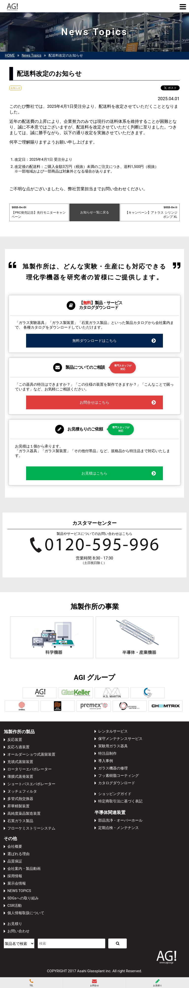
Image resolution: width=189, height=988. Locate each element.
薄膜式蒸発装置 (20, 776)
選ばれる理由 (18, 854)
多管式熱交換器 (20, 799)
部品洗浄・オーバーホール (120, 820)
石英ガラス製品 (20, 821)
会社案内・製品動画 (24, 868)
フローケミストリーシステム (31, 828)
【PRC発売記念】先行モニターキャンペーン (39, 212)
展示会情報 (16, 883)
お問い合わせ (18, 931)
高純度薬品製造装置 (24, 813)
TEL (31, 983)
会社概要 (14, 846)
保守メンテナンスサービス (120, 738)
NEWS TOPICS (19, 891)
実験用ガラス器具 (113, 746)
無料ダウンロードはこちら (114, 340)
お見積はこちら (118, 473)
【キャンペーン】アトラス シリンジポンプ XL (149, 212)
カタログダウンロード (116, 783)
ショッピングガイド (114, 794)
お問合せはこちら (118, 402)
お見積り (14, 924)
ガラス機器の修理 (113, 768)
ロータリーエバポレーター (29, 769)
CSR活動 (14, 905)
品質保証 (14, 861)
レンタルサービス (113, 731)
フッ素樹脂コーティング (118, 775)
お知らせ (15, 88)
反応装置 (14, 739)
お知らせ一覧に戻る (94, 212)
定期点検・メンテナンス (118, 828)
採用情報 (14, 876)
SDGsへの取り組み (23, 898)
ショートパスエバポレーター (31, 784)
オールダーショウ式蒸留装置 (31, 754)
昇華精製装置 (18, 806)
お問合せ (94, 983)
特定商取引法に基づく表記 (120, 801)
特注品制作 (107, 753)
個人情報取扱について (25, 913)
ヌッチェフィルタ (22, 791)
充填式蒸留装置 (20, 762)
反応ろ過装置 (18, 747)
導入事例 (105, 761)
